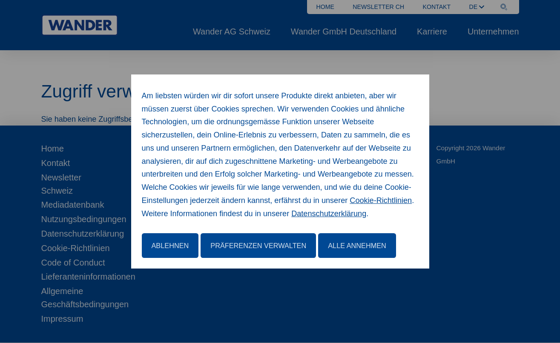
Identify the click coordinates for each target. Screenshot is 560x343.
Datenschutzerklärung (328, 213)
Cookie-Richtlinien (381, 200)
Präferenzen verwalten (258, 245)
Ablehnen (170, 245)
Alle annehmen (357, 245)
